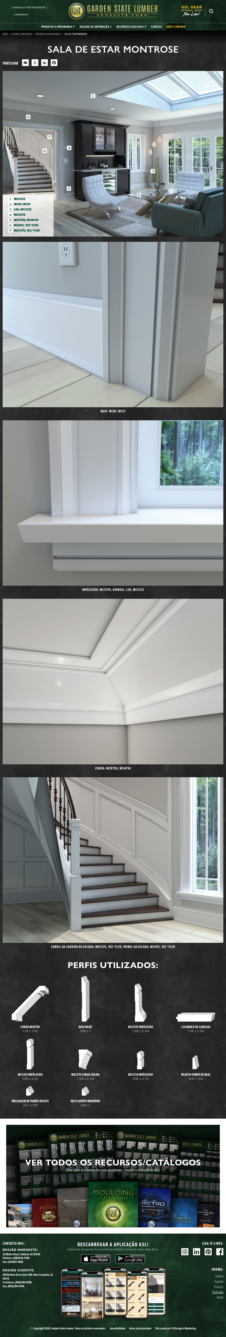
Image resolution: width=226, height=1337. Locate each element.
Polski (220, 1297)
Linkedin (196, 1251)
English (219, 1276)
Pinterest (208, 1251)
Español (219, 1281)
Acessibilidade (117, 1328)
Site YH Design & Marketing (175, 1328)
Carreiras (21, 14)
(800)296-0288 (23, 1282)
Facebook (219, 1251)
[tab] (58, 27)
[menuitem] (193, 11)
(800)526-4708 (21, 1258)
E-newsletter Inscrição (29, 7)
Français (218, 1286)
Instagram (184, 1251)
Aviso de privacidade (140, 1328)
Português (217, 1292)
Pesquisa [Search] (211, 11)
